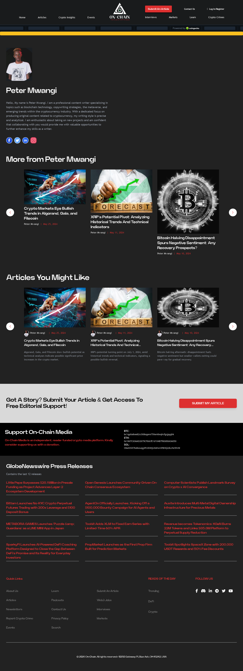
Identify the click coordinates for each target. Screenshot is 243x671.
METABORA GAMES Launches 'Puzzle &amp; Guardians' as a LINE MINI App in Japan (40, 526)
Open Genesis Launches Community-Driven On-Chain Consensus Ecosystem (121, 485)
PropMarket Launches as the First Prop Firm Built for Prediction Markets (118, 547)
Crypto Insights (67, 17)
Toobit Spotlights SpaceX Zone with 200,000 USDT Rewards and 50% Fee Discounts (198, 547)
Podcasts (57, 600)
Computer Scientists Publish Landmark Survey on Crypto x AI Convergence (199, 485)
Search (56, 627)
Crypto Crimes (216, 17)
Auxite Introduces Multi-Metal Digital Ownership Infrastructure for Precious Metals (200, 505)
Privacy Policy (59, 618)
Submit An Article (158, 9)
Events (91, 17)
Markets (173, 17)
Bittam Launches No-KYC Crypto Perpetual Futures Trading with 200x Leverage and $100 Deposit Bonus (40, 508)
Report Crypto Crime (19, 618)
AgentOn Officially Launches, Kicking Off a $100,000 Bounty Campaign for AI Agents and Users (120, 508)
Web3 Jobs (104, 600)
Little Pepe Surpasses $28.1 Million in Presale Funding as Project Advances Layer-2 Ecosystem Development (39, 487)
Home (22, 17)
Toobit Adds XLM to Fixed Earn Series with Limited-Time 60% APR (117, 526)
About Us (12, 591)
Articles (42, 17)
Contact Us (189, 9)
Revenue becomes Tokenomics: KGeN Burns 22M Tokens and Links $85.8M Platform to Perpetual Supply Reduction (197, 528)
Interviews (151, 17)
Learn (193, 17)
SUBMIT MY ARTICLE (208, 403)
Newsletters (14, 609)
